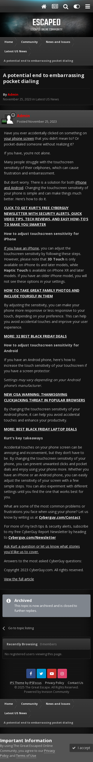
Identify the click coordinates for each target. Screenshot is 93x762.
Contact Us (75, 683)
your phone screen (19, 138)
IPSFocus (35, 683)
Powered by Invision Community (46, 692)
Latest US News (47, 99)
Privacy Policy (54, 683)
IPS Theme (17, 683)
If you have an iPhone (21, 248)
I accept (81, 747)
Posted (37, 121)
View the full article (19, 579)
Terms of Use (26, 755)
